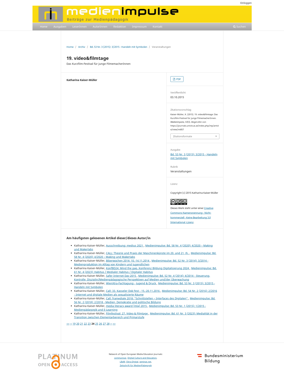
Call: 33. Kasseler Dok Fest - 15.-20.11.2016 (133, 291)
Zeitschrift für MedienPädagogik (136, 365)
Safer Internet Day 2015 (121, 275)
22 (85, 323)
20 (77, 323)
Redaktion (119, 26)
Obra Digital (132, 361)
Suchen (239, 26)
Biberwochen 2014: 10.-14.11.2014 (128, 260)
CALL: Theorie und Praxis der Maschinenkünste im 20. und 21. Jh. (147, 253)
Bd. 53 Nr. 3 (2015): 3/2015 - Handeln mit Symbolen (118, 47)
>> (114, 323)
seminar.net (145, 361)
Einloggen (246, 3)
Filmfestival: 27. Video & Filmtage (127, 313)
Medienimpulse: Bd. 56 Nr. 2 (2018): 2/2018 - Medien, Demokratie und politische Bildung (144, 300)
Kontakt (157, 26)
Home (43, 26)
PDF (178, 79)
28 (108, 323)
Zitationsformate (182, 136)
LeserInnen (79, 26)
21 (81, 323)
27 (104, 323)
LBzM (122, 361)
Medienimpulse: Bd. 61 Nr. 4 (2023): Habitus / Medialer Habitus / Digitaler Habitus (145, 270)
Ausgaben (59, 26)
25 (96, 323)
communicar (120, 358)
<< (68, 323)
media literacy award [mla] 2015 (127, 306)
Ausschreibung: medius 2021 (125, 245)
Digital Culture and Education (142, 358)
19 (74, 323)
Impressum (139, 26)
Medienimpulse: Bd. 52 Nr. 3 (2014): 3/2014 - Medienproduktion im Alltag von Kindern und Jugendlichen (141, 262)
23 (89, 323)
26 (100, 323)
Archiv (81, 47)
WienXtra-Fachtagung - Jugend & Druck (131, 283)
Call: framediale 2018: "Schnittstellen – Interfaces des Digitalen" (147, 298)
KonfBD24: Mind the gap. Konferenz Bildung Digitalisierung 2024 (148, 268)
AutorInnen (100, 26)
